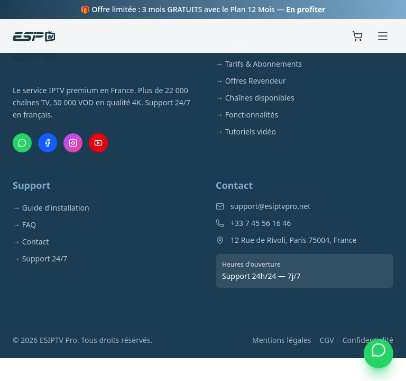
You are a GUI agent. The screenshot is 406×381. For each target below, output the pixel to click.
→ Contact (31, 242)
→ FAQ (24, 225)
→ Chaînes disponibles (255, 98)
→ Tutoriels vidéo (246, 131)
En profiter (305, 9)
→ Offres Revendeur (251, 81)
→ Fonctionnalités (247, 115)
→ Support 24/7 (40, 258)
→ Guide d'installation (51, 208)
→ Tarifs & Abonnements (259, 64)
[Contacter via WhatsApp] (378, 353)
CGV (327, 340)
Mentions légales (281, 340)
